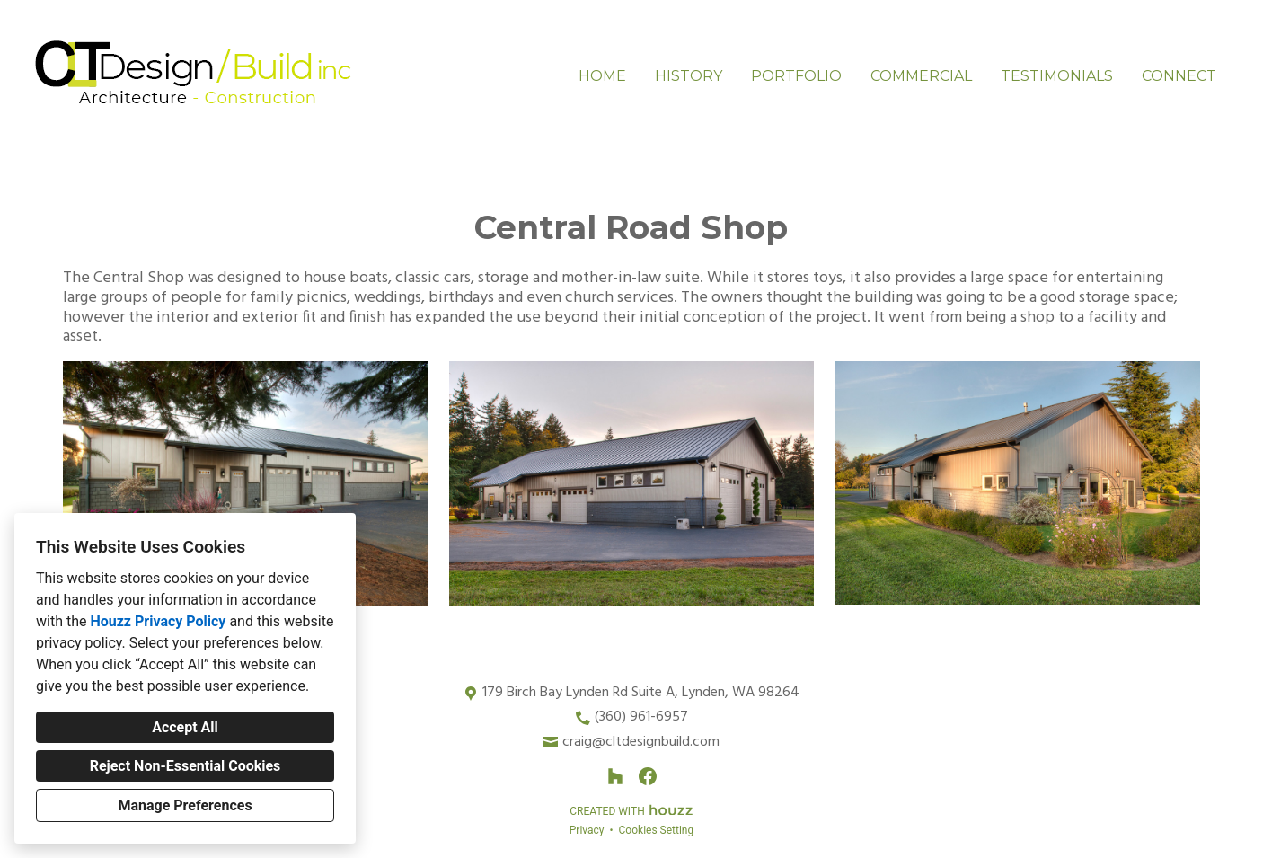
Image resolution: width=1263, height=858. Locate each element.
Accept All (185, 727)
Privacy (587, 830)
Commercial (921, 75)
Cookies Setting (656, 830)
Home (602, 75)
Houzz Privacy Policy (157, 621)
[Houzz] (615, 776)
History (688, 75)
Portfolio (796, 75)
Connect (1179, 75)
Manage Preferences (185, 805)
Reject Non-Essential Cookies (185, 765)
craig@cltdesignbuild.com (641, 742)
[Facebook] (647, 776)
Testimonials (1057, 75)
